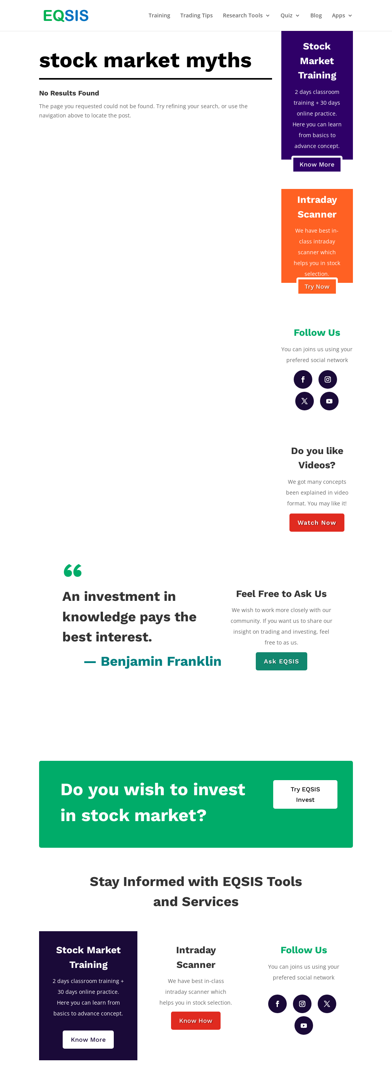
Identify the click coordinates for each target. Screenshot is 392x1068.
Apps (338, 16)
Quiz (287, 16)
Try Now (317, 286)
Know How (195, 1020)
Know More (317, 164)
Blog (316, 16)
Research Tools (243, 16)
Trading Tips (196, 16)
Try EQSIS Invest (305, 794)
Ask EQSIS (281, 661)
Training (159, 16)
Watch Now (317, 522)
